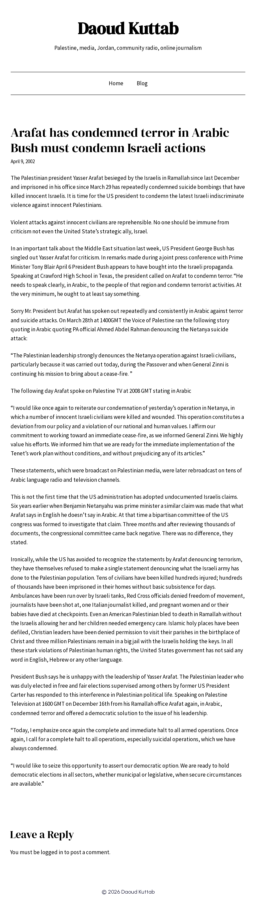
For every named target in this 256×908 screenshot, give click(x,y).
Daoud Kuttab (128, 28)
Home (116, 83)
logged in (52, 852)
